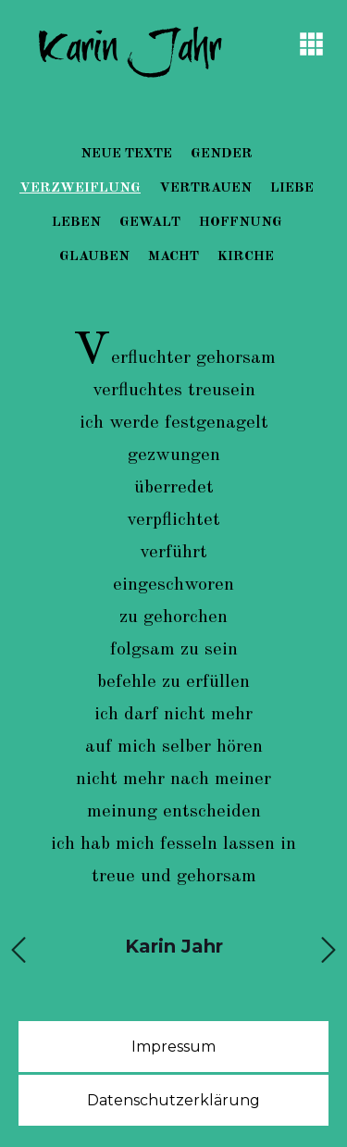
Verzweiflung (80, 188)
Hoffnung (240, 223)
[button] (311, 44)
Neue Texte (126, 154)
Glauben (94, 257)
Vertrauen (205, 188)
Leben (76, 223)
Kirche (245, 257)
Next (328, 944)
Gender (222, 154)
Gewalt (149, 223)
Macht (173, 257)
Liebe (292, 188)
